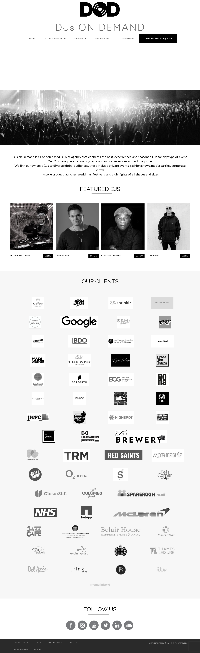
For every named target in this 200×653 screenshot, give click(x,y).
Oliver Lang (62, 255)
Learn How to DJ (102, 38)
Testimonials (128, 38)
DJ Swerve (153, 255)
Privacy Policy (21, 643)
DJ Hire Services (53, 38)
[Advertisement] (100, 66)
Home (32, 38)
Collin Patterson (111, 255)
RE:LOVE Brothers (20, 255)
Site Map (72, 643)
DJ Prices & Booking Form (158, 38)
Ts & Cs (38, 643)
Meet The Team (55, 643)
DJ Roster (78, 38)
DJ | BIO (48, 256)
